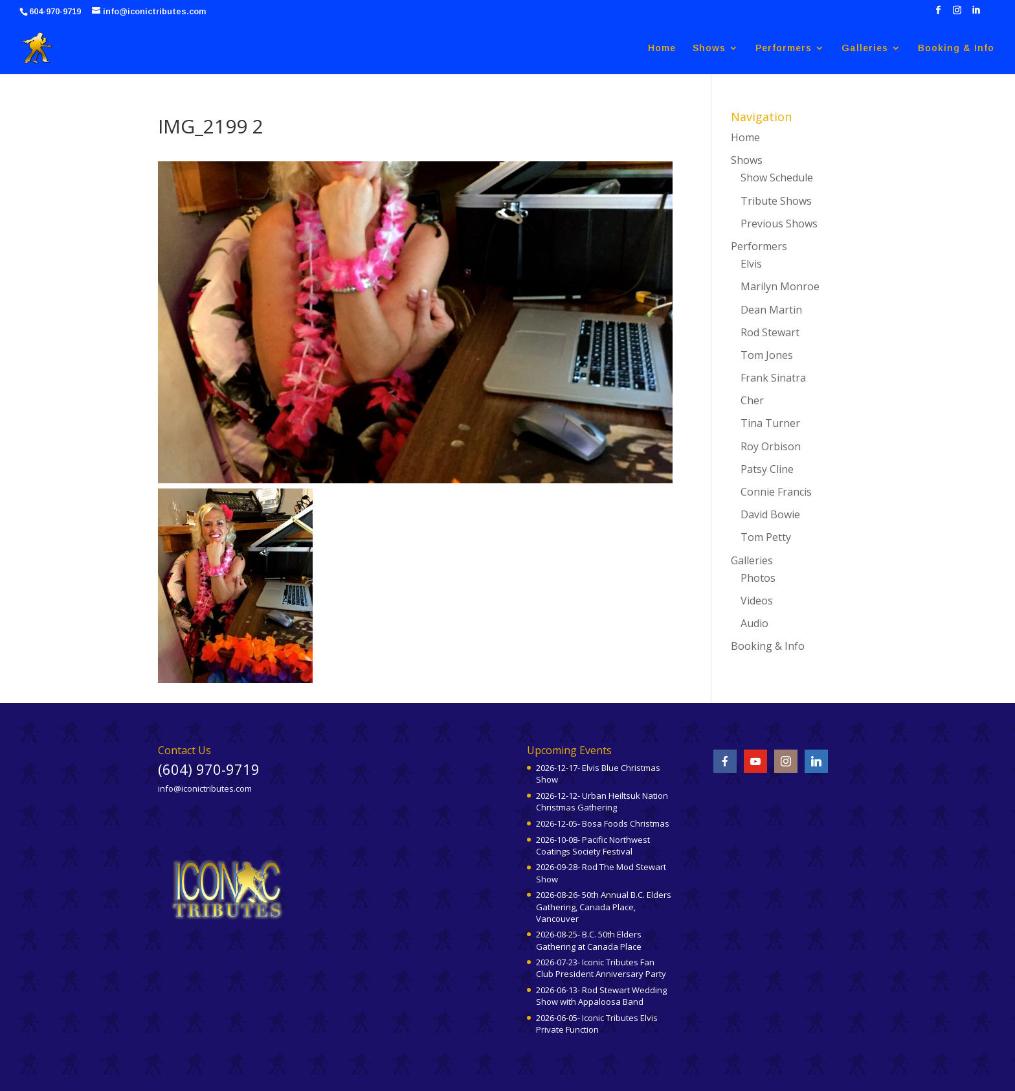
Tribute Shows (776, 201)
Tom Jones (767, 355)
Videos (757, 600)
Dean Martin (771, 310)
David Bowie (770, 514)
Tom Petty (766, 537)
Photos (758, 578)
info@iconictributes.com (205, 788)
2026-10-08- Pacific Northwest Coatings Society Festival (593, 845)
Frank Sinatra (773, 378)
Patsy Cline (767, 469)
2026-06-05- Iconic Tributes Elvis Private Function (597, 1023)
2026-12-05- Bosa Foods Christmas (602, 823)
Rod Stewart (770, 332)
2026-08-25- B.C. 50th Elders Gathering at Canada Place (588, 940)
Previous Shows (779, 223)
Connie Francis (776, 492)
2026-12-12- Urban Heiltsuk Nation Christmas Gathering (602, 801)
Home (662, 48)
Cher (752, 400)
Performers (783, 48)
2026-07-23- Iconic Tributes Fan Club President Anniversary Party (601, 968)
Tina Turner (770, 423)
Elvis (751, 264)
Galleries (865, 48)
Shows (709, 48)
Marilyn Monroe (780, 286)
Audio (754, 623)
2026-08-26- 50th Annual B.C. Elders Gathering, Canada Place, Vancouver (603, 906)
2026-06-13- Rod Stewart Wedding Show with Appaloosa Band (601, 995)
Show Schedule (777, 177)
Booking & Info (956, 48)
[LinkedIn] (976, 14)
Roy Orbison (771, 446)
